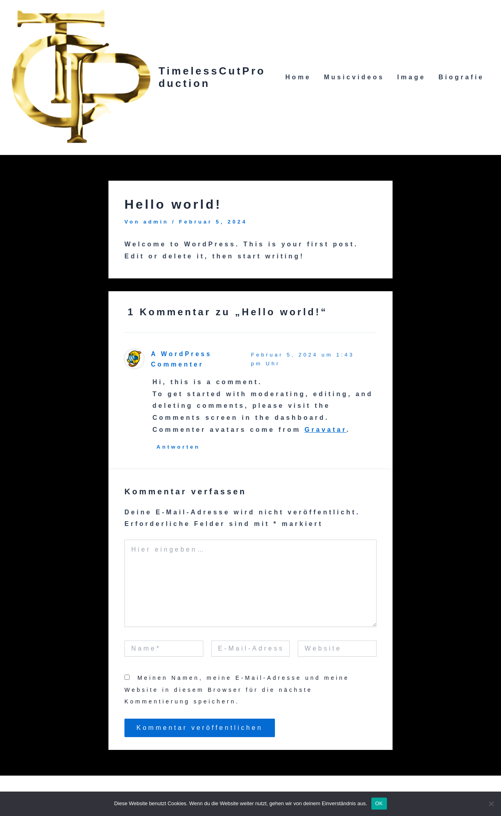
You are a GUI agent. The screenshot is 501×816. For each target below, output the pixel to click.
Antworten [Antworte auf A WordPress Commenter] (178, 447)
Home (298, 77)
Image (411, 77)
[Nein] (491, 804)
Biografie (461, 77)
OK (379, 803)
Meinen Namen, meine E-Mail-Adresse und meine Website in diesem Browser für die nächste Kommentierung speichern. (236, 690)
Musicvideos (354, 77)
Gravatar (326, 429)
